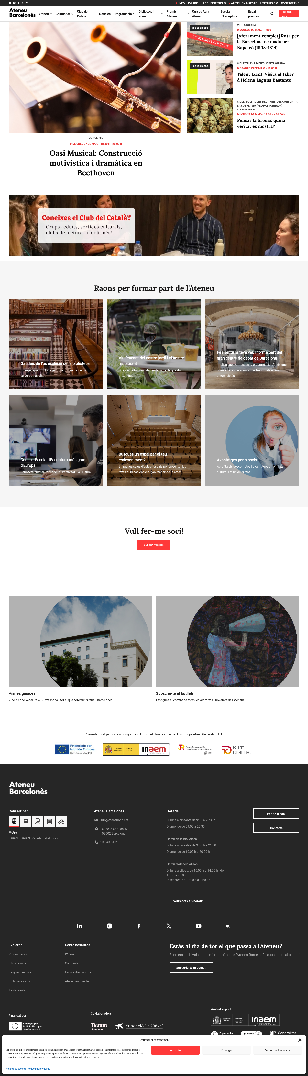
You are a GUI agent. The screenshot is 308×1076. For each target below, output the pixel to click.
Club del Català (82, 14)
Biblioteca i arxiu (151, 14)
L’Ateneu (45, 14)
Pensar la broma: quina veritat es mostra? (261, 123)
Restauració (269, 3)
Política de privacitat (39, 1068)
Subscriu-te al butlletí (191, 968)
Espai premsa (253, 14)
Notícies (105, 14)
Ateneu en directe (243, 3)
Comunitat (65, 14)
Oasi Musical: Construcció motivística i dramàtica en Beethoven (96, 162)
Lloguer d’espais (214, 3)
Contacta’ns (290, 3)
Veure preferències (277, 1050)
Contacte (276, 828)
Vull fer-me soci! (154, 544)
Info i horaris (187, 3)
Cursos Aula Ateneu (200, 14)
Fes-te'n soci (287, 13)
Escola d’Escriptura (229, 14)
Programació (125, 14)
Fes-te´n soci (276, 814)
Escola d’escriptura (78, 972)
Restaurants (17, 990)
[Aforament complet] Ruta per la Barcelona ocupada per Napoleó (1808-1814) (268, 41)
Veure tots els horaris (188, 901)
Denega (226, 1050)
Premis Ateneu (178, 14)
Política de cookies (16, 1068)
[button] (300, 1040)
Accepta (175, 1050)
